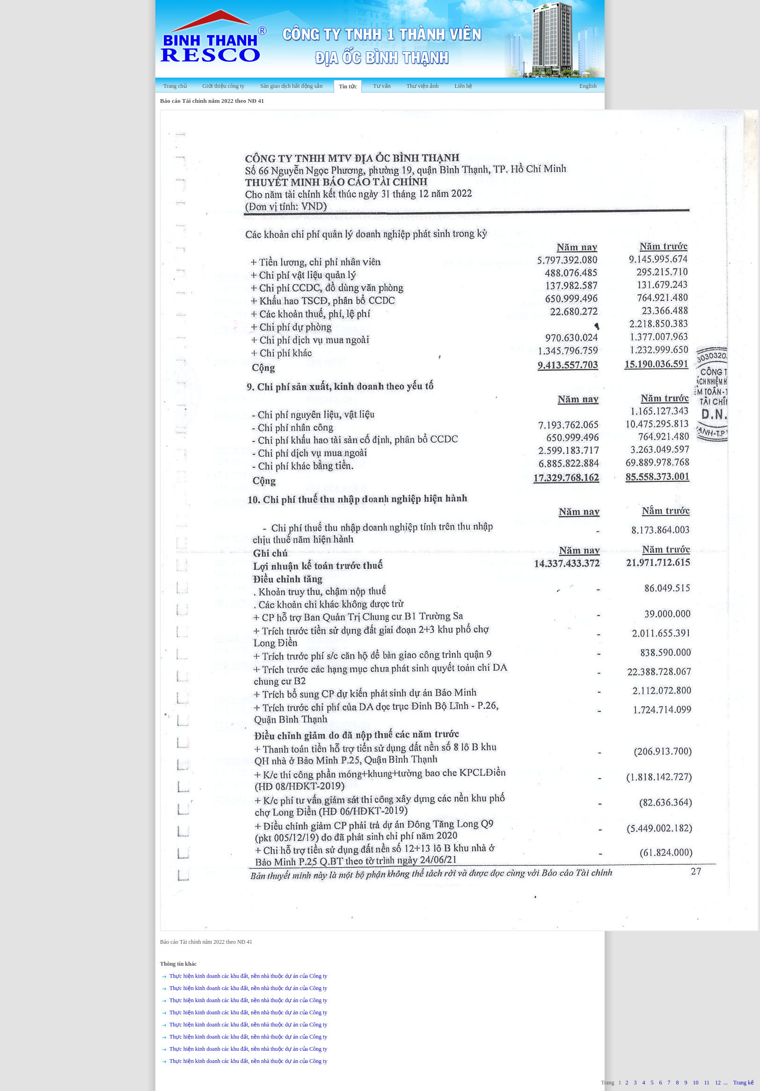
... (725, 1082)
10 (695, 1082)
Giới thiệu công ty (224, 86)
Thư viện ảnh (423, 86)
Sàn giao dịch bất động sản (291, 86)
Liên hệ (463, 86)
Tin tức (348, 86)
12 (718, 1082)
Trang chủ (175, 86)
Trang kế (743, 1082)
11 (706, 1082)
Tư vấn (381, 86)
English (588, 86)
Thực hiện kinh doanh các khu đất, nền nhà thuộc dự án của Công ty (248, 976)
